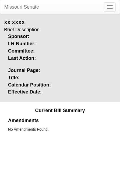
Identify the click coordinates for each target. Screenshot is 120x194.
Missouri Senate (21, 7)
